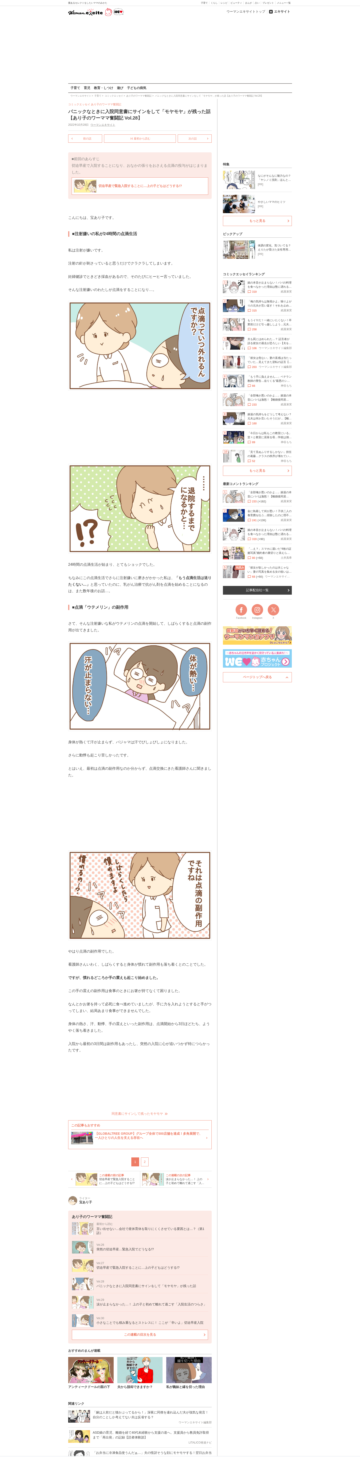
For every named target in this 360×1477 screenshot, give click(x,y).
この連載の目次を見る (140, 1334)
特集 (226, 164)
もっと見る (257, 221)
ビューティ (236, 3)
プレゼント (268, 3)
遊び (120, 88)
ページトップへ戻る (257, 677)
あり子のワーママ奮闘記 (106, 104)
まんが (248, 3)
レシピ (224, 3)
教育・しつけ (103, 88)
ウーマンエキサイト (102, 124)
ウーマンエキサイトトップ (246, 11)
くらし (214, 3)
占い (257, 3)
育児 (87, 88)
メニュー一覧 (284, 3)
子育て (204, 3)
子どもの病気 (136, 88)
